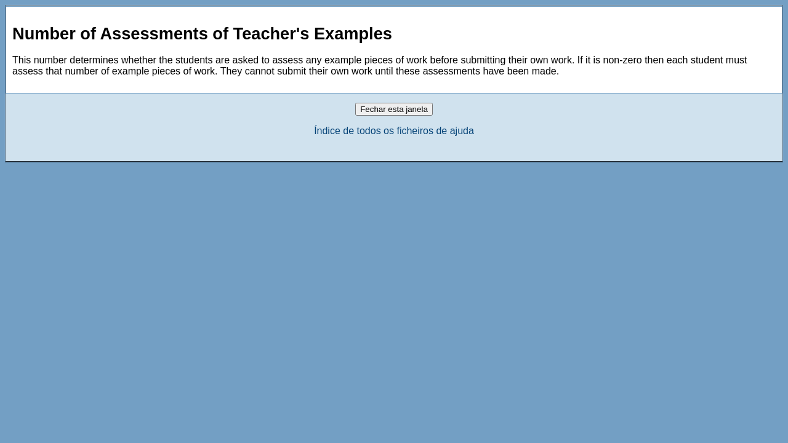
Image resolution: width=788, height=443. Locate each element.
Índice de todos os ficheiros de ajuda (394, 131)
